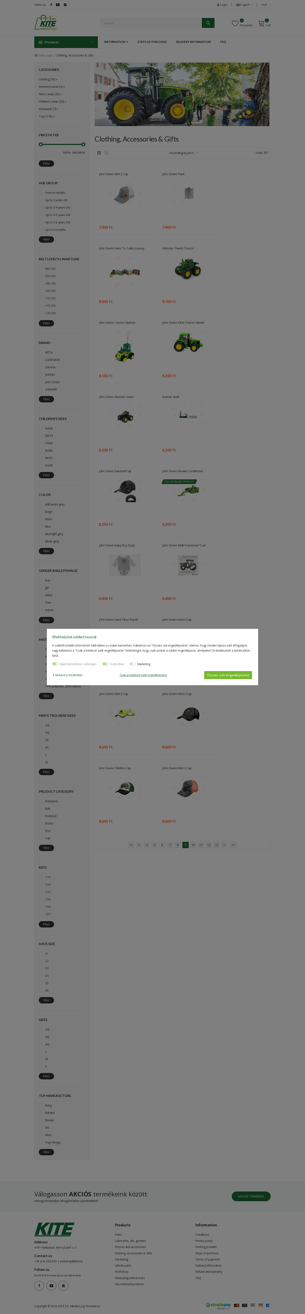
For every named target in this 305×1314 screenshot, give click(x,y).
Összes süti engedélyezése (228, 675)
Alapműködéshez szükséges (78, 664)
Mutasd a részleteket (67, 675)
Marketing (143, 664)
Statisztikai (117, 664)
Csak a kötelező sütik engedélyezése (143, 675)
